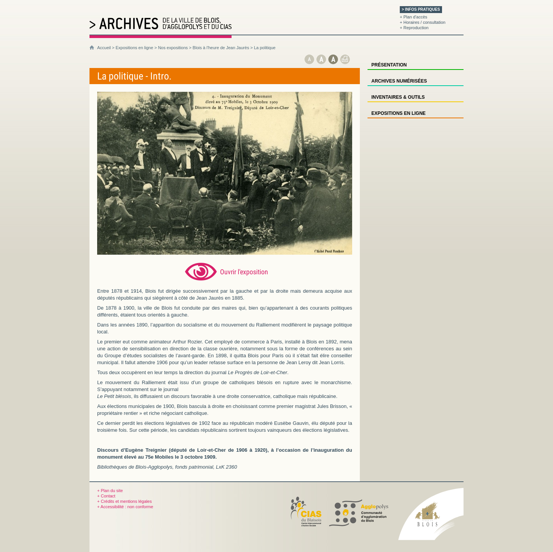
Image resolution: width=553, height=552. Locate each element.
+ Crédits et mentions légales (124, 501)
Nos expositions (173, 47)
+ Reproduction (414, 27)
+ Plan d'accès (413, 17)
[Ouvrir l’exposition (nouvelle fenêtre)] (224, 253)
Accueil (104, 47)
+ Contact (106, 496)
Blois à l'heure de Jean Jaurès (221, 47)
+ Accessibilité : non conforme (125, 506)
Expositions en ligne (134, 47)
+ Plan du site (110, 490)
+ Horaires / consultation (422, 22)
